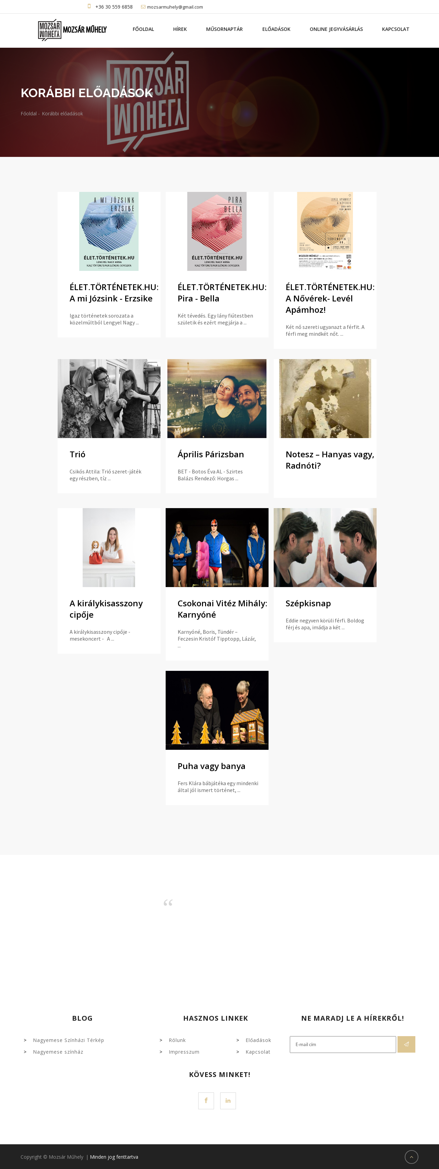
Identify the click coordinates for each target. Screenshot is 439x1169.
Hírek (180, 29)
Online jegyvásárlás (336, 29)
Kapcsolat (396, 29)
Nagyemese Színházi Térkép (68, 1040)
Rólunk (177, 1040)
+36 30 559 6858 (114, 6)
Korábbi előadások (62, 113)
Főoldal (143, 29)
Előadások (276, 29)
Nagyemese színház (58, 1051)
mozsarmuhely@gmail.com (175, 7)
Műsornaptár (224, 29)
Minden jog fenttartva (114, 1157)
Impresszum (184, 1051)
